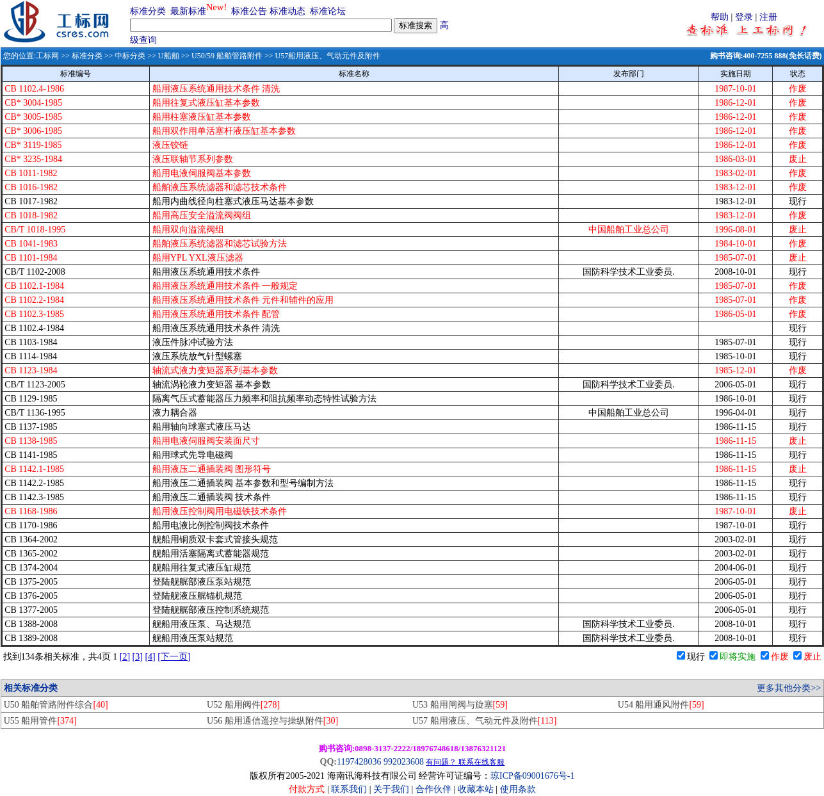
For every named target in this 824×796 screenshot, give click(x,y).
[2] (125, 657)
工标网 (47, 55)
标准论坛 (328, 11)
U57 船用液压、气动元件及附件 (484, 721)
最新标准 (188, 11)
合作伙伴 (433, 789)
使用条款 (518, 789)
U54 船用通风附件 (661, 705)
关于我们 (392, 789)
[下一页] (174, 657)
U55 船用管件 (40, 721)
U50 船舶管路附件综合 (56, 705)
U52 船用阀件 (243, 705)
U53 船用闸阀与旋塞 (460, 705)
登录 (744, 17)
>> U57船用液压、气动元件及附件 (321, 55)
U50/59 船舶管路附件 (227, 55)
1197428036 (359, 762)
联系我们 (349, 789)
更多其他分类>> (789, 688)
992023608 (404, 762)
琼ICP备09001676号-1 (532, 776)
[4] (150, 657)
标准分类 (148, 11)
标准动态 (287, 11)
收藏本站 (476, 789)
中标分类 (130, 55)
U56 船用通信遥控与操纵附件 (272, 721)
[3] (138, 657)
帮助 (720, 17)
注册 (768, 17)
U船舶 (168, 55)
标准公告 (249, 11)
